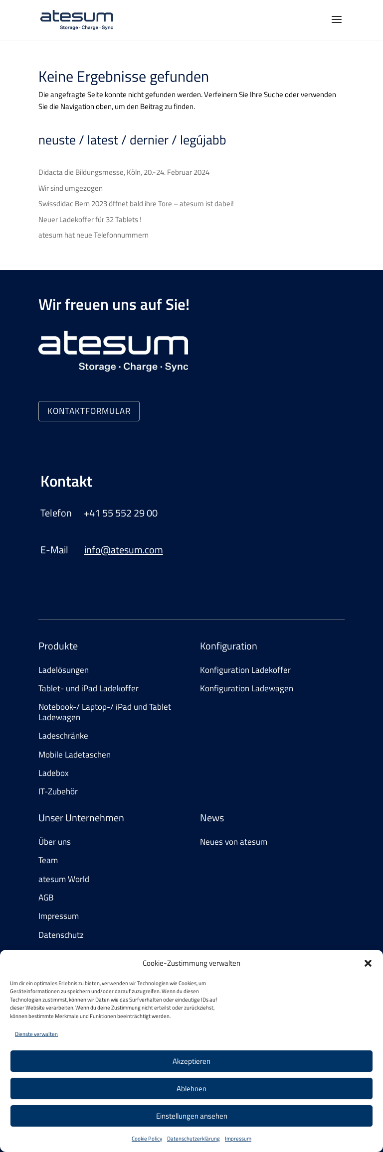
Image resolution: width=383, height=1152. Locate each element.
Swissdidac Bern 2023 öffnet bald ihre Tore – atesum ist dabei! (136, 203)
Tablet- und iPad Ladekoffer (88, 688)
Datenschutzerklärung (193, 1139)
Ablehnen (191, 1088)
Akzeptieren (191, 1061)
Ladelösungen (63, 669)
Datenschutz (61, 934)
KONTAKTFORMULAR (89, 410)
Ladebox (53, 773)
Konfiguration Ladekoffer (245, 669)
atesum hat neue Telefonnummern (93, 235)
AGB (45, 897)
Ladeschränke (63, 735)
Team (48, 860)
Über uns (54, 841)
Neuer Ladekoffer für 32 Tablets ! (90, 219)
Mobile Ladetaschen (74, 754)
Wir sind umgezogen (70, 188)
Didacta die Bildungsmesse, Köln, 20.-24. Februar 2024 (123, 172)
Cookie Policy (147, 1139)
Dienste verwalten (36, 1034)
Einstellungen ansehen (191, 1116)
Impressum (238, 1139)
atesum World (63, 879)
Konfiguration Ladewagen (246, 688)
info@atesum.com (123, 549)
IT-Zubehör (58, 791)
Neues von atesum (233, 841)
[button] (368, 963)
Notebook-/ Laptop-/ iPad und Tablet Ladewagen (104, 711)
